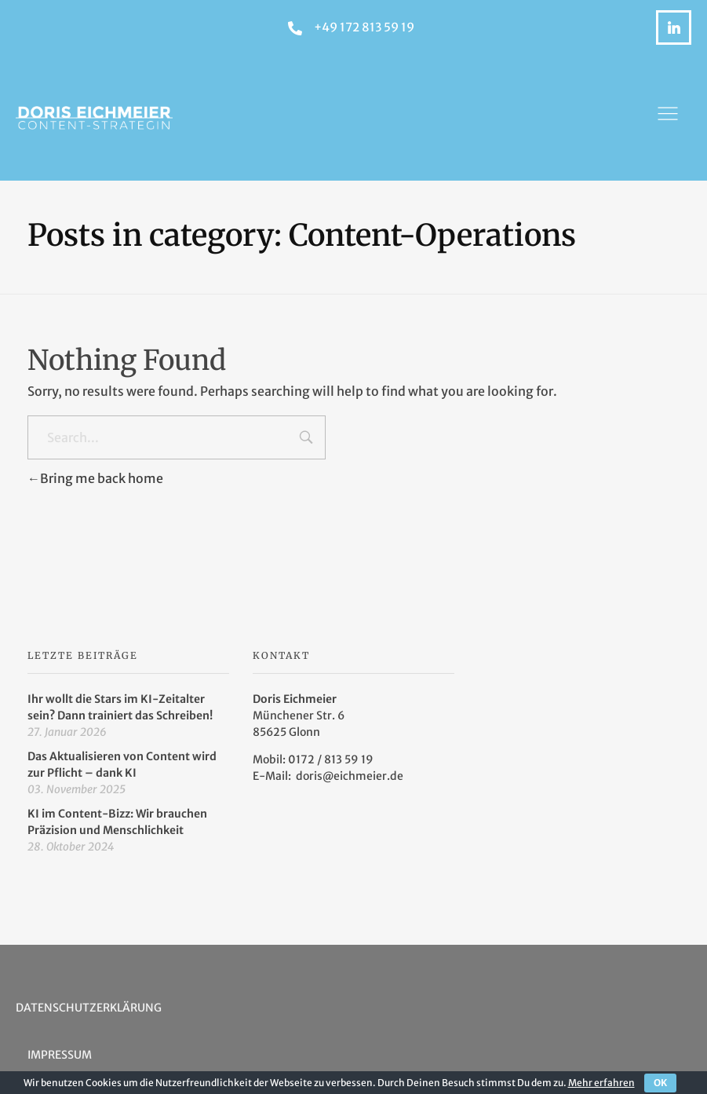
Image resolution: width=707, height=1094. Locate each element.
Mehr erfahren (601, 1083)
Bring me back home (95, 478)
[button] (667, 117)
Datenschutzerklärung (89, 1008)
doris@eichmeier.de (349, 776)
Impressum (59, 1055)
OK (660, 1083)
